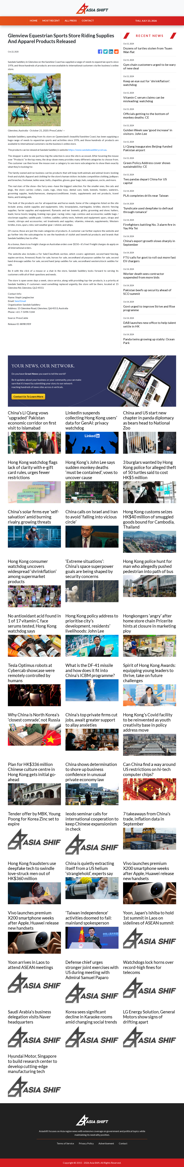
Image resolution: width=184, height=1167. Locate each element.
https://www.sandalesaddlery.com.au (87, 149)
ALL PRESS (71, 20)
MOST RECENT (51, 20)
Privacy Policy (86, 1143)
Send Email (20, 300)
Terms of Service (65, 1143)
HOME (33, 20)
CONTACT (88, 20)
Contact (123, 1143)
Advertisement (106, 1143)
